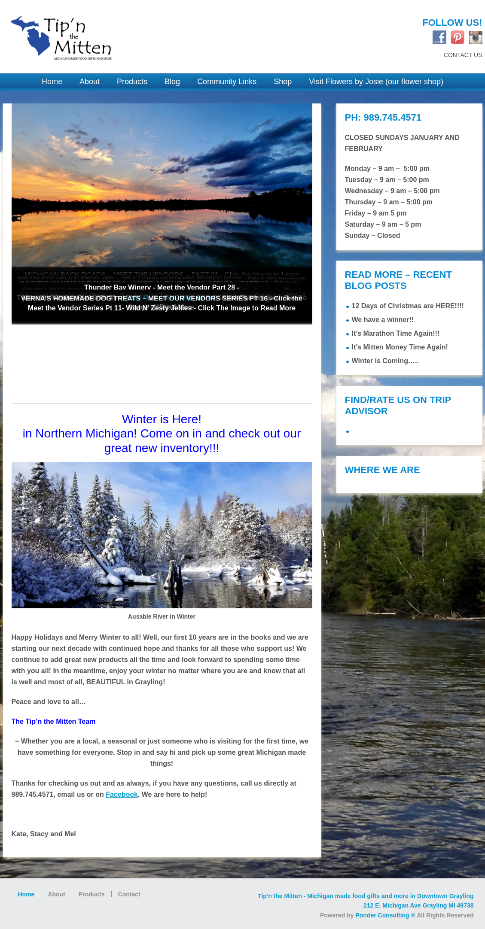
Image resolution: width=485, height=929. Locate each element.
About (56, 894)
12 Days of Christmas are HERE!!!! (408, 306)
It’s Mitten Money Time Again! (400, 347)
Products (92, 894)
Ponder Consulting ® (385, 915)
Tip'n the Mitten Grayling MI (118, 33)
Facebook (122, 794)
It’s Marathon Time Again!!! (396, 333)
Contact (129, 894)
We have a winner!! (383, 319)
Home (26, 894)
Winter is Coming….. (385, 360)
